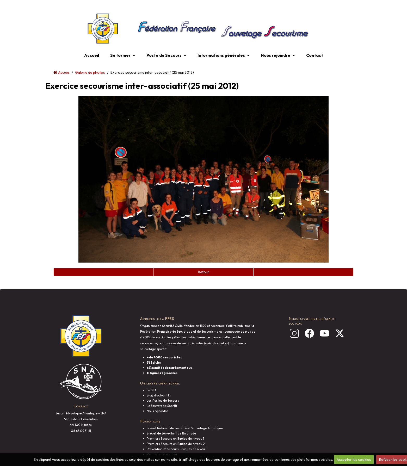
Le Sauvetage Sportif (162, 406)
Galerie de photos (90, 72)
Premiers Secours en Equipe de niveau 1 (175, 438)
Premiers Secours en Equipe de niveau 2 (176, 444)
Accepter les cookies (354, 459)
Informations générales (221, 55)
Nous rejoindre (275, 55)
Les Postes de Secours (163, 400)
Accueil (91, 55)
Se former (120, 55)
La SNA (152, 390)
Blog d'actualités (159, 395)
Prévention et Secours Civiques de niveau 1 (177, 449)
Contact (314, 55)
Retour (203, 272)
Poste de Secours (164, 55)
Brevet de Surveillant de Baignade (171, 433)
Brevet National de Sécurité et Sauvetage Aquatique (185, 428)
